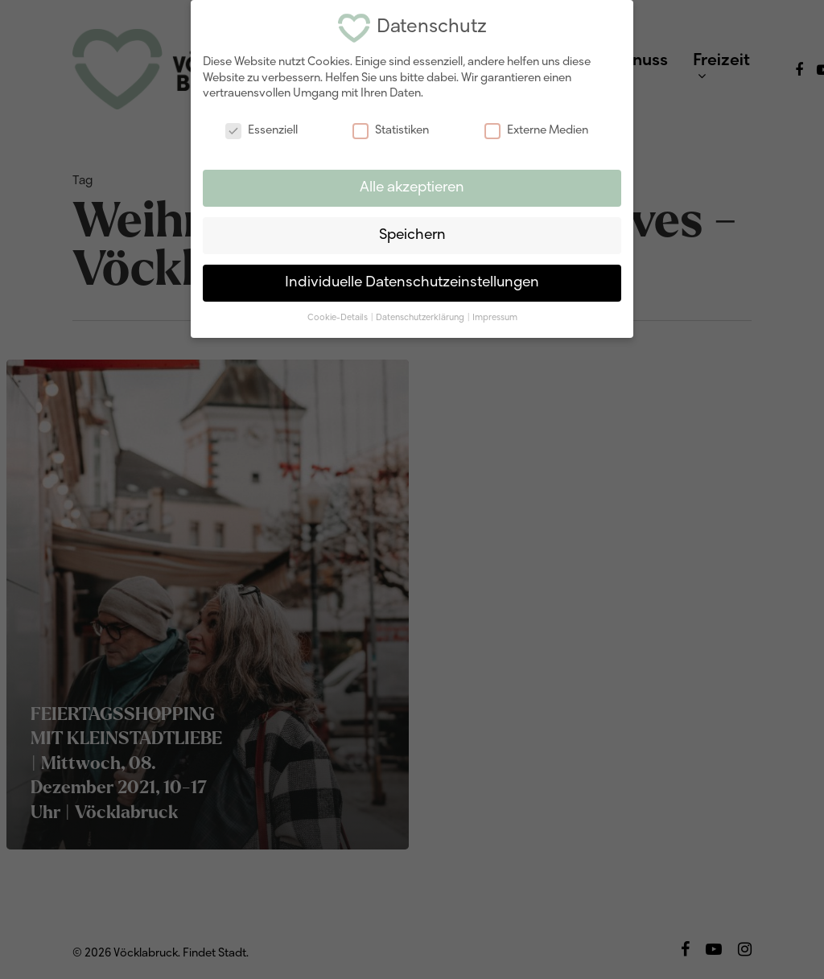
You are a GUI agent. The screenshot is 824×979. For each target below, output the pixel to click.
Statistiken (390, 130)
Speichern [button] (412, 235)
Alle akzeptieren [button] (412, 188)
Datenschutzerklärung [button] (421, 317)
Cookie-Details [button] (338, 317)
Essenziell (261, 130)
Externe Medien (536, 130)
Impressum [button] (494, 317)
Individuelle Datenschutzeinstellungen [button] (412, 283)
